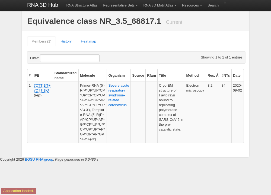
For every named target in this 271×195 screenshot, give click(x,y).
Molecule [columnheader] (87, 75)
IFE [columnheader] (36, 75)
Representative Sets (119, 5)
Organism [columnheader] (116, 75)
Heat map (88, 41)
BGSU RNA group (39, 159)
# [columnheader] (30, 75)
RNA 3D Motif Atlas (158, 5)
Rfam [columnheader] (151, 75)
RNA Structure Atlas (81, 5)
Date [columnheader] (237, 75)
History (66, 41)
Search (213, 5)
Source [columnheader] (138, 75)
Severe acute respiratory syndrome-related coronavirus (118, 95)
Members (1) (41, 41)
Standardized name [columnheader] (66, 75)
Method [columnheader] (192, 75)
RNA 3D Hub (42, 5)
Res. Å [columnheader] (213, 75)
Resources (190, 5)
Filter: (47, 58)
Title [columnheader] (162, 75)
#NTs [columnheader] (226, 75)
